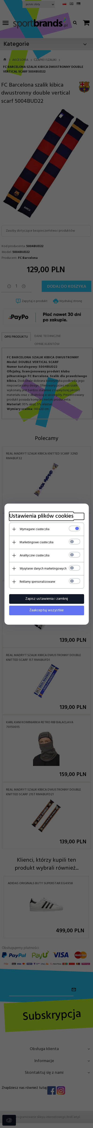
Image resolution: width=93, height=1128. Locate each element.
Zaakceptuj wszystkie (46, 610)
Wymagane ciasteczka (34, 529)
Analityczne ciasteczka (34, 555)
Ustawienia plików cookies (41, 516)
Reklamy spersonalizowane (37, 581)
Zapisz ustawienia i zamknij (46, 599)
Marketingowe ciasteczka (36, 542)
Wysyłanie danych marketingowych (43, 568)
